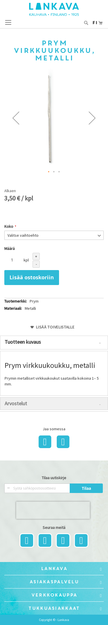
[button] (15, 118)
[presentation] (53, 510)
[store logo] (54, 9)
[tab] (54, 342)
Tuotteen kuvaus (23, 342)
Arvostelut (16, 403)
